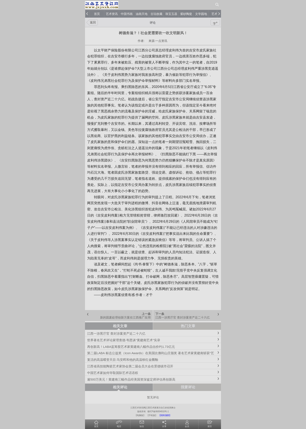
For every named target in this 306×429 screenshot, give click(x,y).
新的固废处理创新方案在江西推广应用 (125, 317)
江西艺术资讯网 (137, 407)
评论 (153, 22)
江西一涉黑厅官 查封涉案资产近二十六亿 (182, 317)
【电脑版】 (140, 415)
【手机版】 (152, 415)
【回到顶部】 (165, 415)
